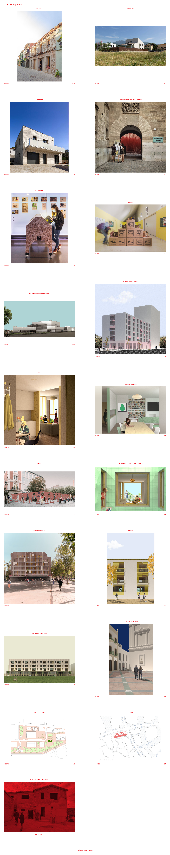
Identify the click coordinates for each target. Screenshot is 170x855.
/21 (165, 254)
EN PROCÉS (39, 835)
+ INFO (6, 83)
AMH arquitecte (14, 4)
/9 (74, 265)
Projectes (80, 850)
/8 (74, 174)
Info (85, 850)
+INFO (6, 345)
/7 (165, 83)
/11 (165, 174)
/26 (74, 83)
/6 (165, 435)
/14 (165, 606)
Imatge (91, 850)
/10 (74, 345)
